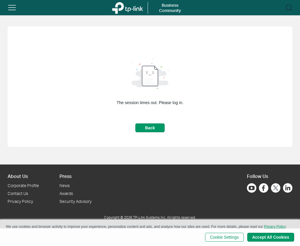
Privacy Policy (20, 201)
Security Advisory (75, 201)
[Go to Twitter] (275, 188)
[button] (12, 7)
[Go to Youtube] (251, 188)
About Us (18, 176)
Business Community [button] (170, 8)
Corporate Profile (23, 185)
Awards (66, 193)
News (64, 185)
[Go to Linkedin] (287, 188)
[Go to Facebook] (263, 188)
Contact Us (18, 193)
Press (65, 176)
